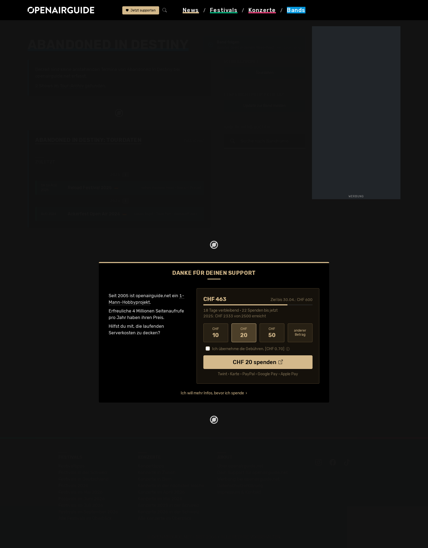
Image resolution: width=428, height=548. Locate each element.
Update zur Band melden (264, 105)
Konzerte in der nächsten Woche (171, 485)
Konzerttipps (151, 466)
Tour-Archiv (72, 85)
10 (216, 332)
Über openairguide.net (240, 466)
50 (272, 332)
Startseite (37, 28)
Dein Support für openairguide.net (252, 472)
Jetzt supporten (141, 10)
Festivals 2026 (73, 485)
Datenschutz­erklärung (240, 485)
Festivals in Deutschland (83, 479)
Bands (59, 28)
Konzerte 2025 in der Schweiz (168, 505)
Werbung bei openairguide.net (248, 479)
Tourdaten (265, 72)
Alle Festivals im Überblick (85, 518)
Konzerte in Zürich (157, 472)
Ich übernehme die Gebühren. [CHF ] (248, 349)
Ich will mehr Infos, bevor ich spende (212, 393)
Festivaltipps (71, 466)
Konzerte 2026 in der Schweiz (168, 511)
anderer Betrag (300, 332)
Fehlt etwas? (194, 140)
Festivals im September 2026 (88, 511)
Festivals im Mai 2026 (80, 492)
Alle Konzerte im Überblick (164, 518)
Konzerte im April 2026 (161, 492)
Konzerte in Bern (155, 479)
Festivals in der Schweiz (83, 472)
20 (244, 332)
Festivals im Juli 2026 (80, 505)
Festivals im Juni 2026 (81, 498)
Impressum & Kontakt (239, 492)
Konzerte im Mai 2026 (160, 498)
